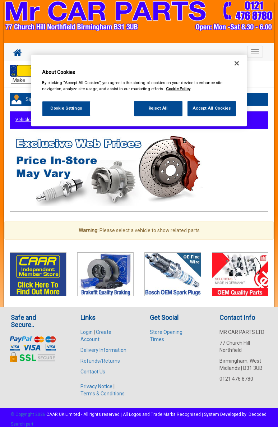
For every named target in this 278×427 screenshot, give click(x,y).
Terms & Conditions (102, 389)
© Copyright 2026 (28, 410)
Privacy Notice (96, 382)
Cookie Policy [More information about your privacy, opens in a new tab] (178, 88)
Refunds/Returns (100, 357)
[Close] (237, 63)
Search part (22, 420)
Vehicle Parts (28, 116)
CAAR (52, 410)
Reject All (158, 108)
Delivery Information (103, 346)
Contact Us (92, 368)
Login (86, 328)
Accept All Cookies (212, 108)
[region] (139, 90)
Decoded (258, 410)
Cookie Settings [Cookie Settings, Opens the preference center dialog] (66, 108)
